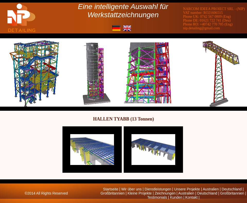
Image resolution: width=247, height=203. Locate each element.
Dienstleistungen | (159, 189)
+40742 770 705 (212, 24)
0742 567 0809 (211, 17)
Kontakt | (192, 197)
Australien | (212, 189)
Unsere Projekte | (188, 189)
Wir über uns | (133, 189)
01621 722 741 (210, 20)
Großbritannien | (114, 193)
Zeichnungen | (166, 193)
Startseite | (112, 189)
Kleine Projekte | (141, 193)
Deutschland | (233, 189)
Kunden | (178, 197)
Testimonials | (158, 197)
